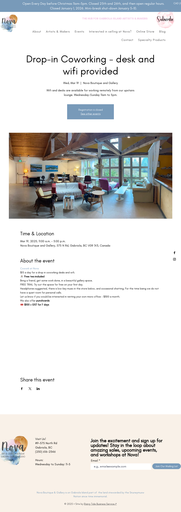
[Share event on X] (30, 388)
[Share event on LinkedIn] (38, 388)
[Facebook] (174, 253)
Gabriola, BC (43, 447)
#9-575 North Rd (46, 443)
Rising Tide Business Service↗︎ (100, 503)
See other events (91, 113)
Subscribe (165, 19)
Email (94, 460)
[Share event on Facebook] (21, 388)
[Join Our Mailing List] (166, 466)
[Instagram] (174, 259)
